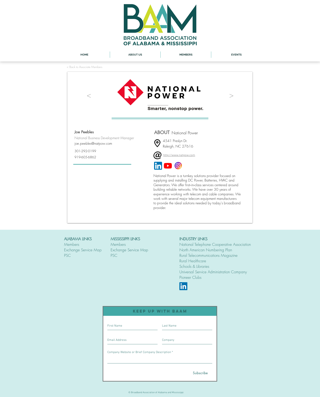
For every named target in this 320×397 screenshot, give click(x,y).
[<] (88, 95)
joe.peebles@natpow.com (93, 143)
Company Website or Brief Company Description (139, 352)
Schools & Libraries (194, 266)
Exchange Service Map (83, 250)
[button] (135, 54)
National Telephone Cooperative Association (215, 244)
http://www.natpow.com (179, 155)
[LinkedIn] (183, 286)
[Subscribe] (200, 373)
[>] (231, 95)
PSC (67, 255)
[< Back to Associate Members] (84, 67)
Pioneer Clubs (190, 277)
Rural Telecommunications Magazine (208, 255)
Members (71, 244)
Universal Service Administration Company (213, 272)
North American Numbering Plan (205, 250)
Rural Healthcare (192, 261)
